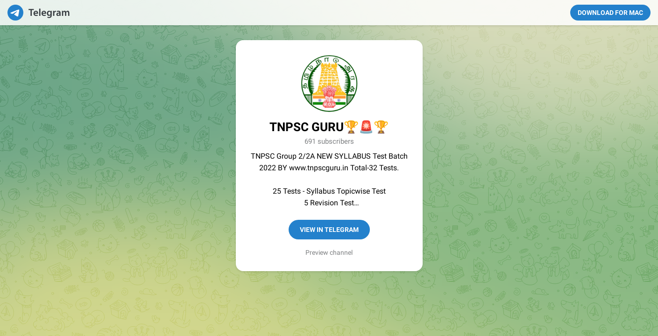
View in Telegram (329, 229)
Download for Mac (610, 12)
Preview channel (329, 252)
